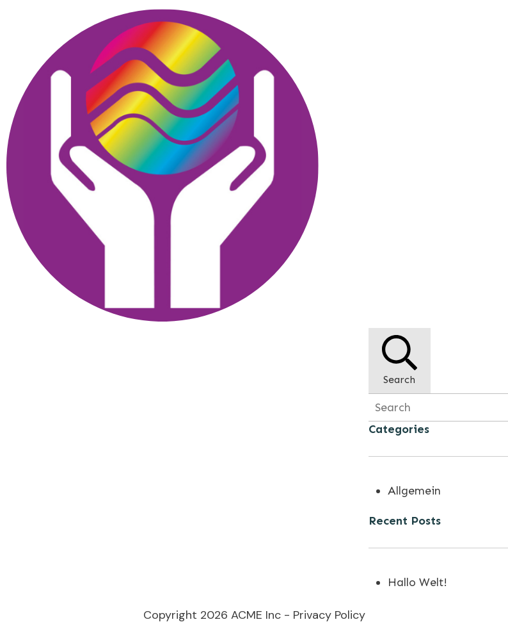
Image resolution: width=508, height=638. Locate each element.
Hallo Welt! (417, 582)
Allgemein (414, 491)
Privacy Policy (329, 615)
